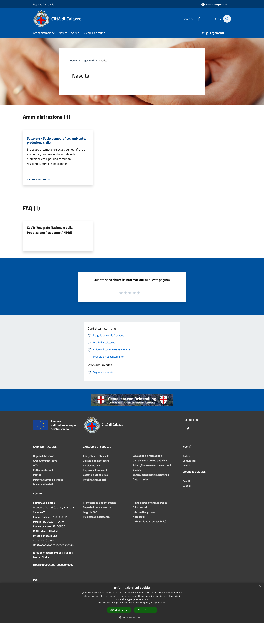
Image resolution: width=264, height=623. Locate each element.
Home (73, 60)
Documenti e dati (43, 484)
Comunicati (189, 461)
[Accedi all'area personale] (214, 4)
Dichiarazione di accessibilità (149, 521)
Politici (37, 475)
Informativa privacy (144, 512)
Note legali (139, 517)
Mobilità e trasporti (94, 479)
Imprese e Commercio (95, 470)
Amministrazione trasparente (150, 503)
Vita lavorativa (91, 465)
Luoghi (187, 486)
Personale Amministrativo (48, 479)
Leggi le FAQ (90, 512)
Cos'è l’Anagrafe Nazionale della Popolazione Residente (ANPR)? (50, 230)
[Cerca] (227, 19)
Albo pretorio (140, 507)
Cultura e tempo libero (96, 461)
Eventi (186, 481)
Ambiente (138, 470)
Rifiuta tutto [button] (146, 609)
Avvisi (186, 465)
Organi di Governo (43, 456)
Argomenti (88, 60)
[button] (132, 617)
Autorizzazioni (141, 479)
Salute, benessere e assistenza (151, 475)
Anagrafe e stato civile (96, 456)
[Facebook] (197, 18)
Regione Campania (43, 4)
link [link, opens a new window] (164, 602)
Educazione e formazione (147, 456)
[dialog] (132, 603)
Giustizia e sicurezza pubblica (150, 460)
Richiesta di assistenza (96, 517)
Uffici (36, 465)
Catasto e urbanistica (95, 475)
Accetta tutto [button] (119, 609)
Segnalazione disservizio (97, 507)
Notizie (187, 456)
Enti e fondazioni (43, 470)
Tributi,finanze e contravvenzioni (152, 465)
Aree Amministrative (45, 461)
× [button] (260, 586)
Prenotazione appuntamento (99, 503)
